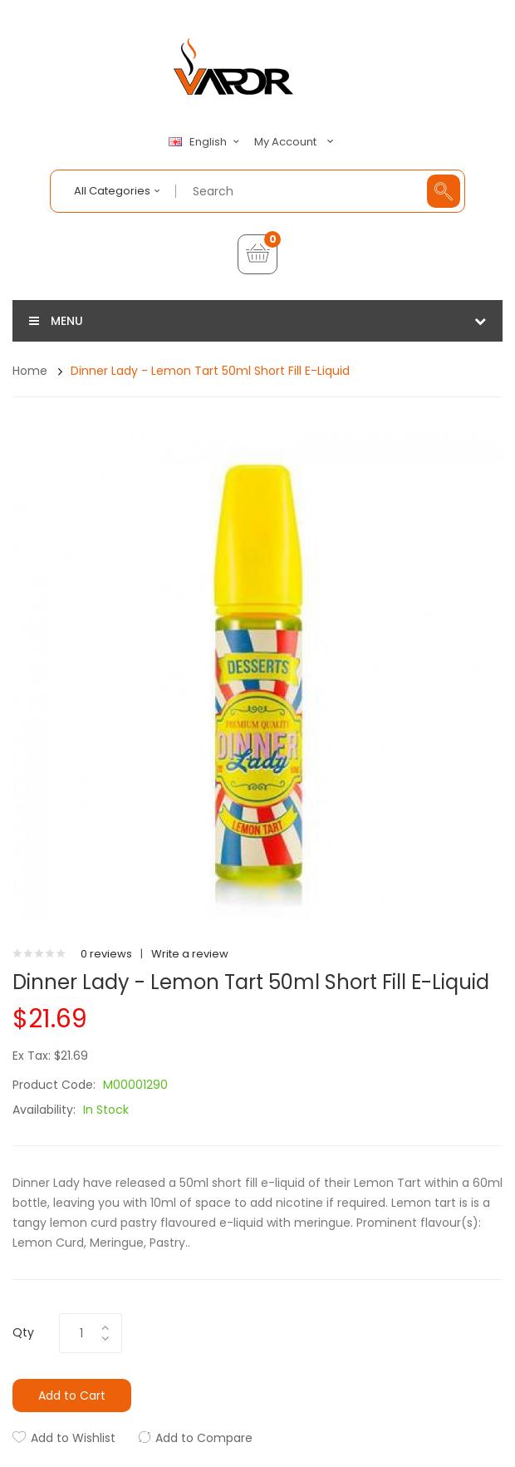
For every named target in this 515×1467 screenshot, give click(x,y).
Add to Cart (71, 1395)
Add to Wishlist (73, 1438)
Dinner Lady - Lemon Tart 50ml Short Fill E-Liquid (210, 370)
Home (29, 370)
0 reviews (106, 954)
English (206, 142)
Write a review (189, 954)
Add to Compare (204, 1438)
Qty (23, 1332)
